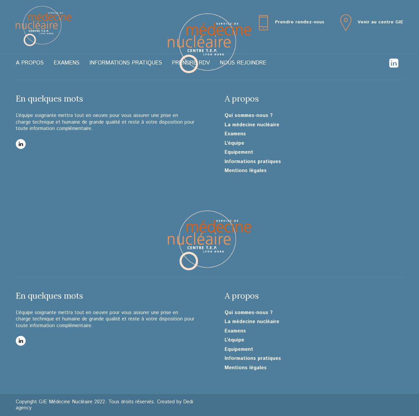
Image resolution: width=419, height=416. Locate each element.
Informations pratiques (126, 63)
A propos (30, 63)
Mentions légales (246, 170)
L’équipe (234, 143)
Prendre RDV (191, 63)
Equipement (239, 152)
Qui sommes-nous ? (249, 115)
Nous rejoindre (243, 63)
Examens (67, 63)
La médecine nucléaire (252, 125)
